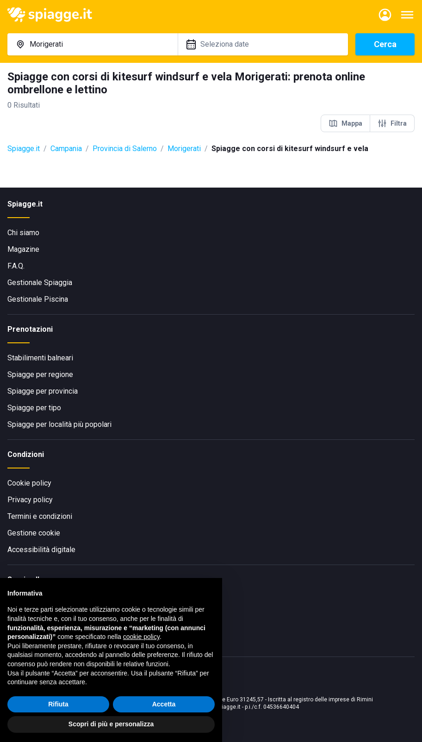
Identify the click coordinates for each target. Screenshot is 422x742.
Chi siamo (23, 232)
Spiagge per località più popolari (59, 424)
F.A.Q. (16, 266)
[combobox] (92, 44)
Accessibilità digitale (41, 549)
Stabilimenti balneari (40, 357)
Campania (66, 148)
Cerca (385, 44)
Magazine (23, 249)
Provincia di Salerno (125, 148)
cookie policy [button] (141, 636)
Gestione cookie (33, 533)
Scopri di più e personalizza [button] (111, 724)
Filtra (392, 123)
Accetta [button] (164, 704)
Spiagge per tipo (34, 407)
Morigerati (184, 148)
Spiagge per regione (40, 374)
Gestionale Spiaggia (39, 282)
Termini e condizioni (39, 516)
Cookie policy (29, 483)
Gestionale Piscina (37, 299)
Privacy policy (30, 499)
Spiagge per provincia (42, 391)
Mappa (345, 123)
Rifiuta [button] (58, 704)
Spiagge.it (23, 148)
